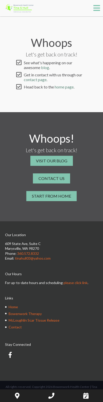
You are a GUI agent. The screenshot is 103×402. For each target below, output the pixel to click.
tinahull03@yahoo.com (33, 258)
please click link (76, 283)
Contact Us (51, 178)
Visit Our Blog (51, 160)
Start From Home (51, 196)
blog (45, 67)
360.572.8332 (28, 253)
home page (64, 86)
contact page (35, 79)
